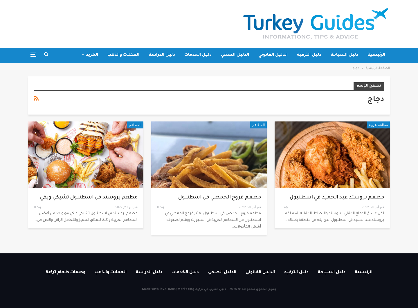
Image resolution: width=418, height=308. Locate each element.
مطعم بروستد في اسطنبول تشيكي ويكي (89, 197)
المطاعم (258, 125)
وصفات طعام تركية (65, 272)
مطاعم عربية (378, 125)
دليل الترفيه (309, 55)
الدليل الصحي (235, 55)
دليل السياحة (344, 55)
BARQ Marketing (181, 289)
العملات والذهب (123, 55)
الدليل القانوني (273, 55)
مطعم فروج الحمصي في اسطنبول (219, 197)
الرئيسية (376, 55)
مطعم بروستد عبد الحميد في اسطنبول (337, 197)
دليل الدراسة (162, 55)
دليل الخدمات (198, 55)
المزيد (92, 55)
